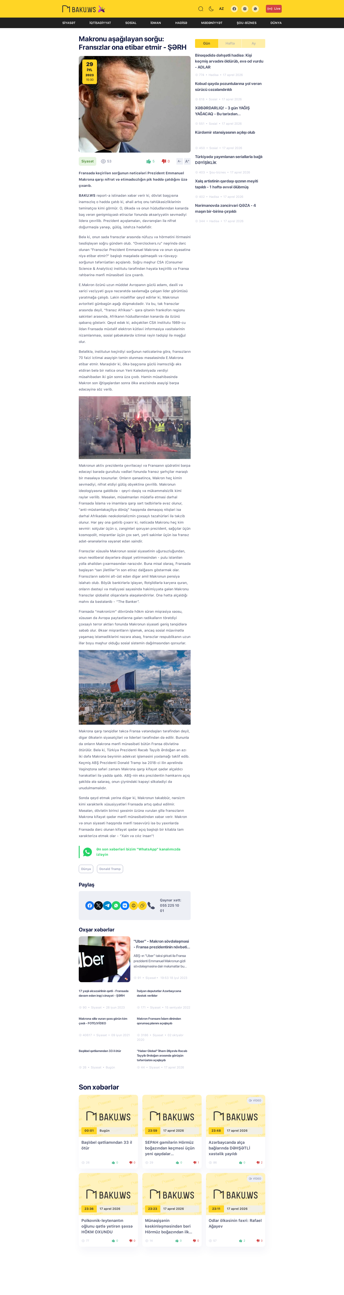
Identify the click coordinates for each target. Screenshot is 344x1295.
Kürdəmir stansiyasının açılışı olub (225, 132)
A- (180, 161)
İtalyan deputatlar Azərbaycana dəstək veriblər (159, 993)
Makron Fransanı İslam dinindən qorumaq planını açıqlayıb (159, 1021)
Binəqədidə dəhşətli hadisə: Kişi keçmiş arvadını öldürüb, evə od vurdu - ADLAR (229, 61)
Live (273, 8)
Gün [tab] (206, 43)
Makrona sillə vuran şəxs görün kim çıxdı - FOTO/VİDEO (103, 1021)
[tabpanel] (230, 137)
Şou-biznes (246, 23)
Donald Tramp (110, 869)
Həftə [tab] (230, 43)
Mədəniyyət (211, 23)
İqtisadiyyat (100, 23)
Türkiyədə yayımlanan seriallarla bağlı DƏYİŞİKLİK (228, 159)
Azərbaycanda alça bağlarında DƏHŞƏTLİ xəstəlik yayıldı (229, 1148)
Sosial (130, 23)
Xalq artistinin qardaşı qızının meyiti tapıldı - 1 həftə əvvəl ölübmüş (226, 184)
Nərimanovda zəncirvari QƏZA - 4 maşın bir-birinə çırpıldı (225, 208)
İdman (155, 23)
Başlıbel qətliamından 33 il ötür (100, 1051)
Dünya (276, 23)
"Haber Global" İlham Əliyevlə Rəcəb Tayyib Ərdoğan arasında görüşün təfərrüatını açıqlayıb (162, 1055)
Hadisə (181, 23)
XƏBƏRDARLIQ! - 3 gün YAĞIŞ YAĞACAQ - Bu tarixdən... (222, 111)
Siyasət (68, 23)
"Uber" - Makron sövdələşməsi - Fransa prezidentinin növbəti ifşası (161, 947)
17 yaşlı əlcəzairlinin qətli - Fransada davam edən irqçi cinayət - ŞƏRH (104, 993)
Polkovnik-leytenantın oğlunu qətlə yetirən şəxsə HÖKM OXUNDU (107, 1226)
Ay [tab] (254, 43)
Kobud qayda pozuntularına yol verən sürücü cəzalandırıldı (228, 86)
